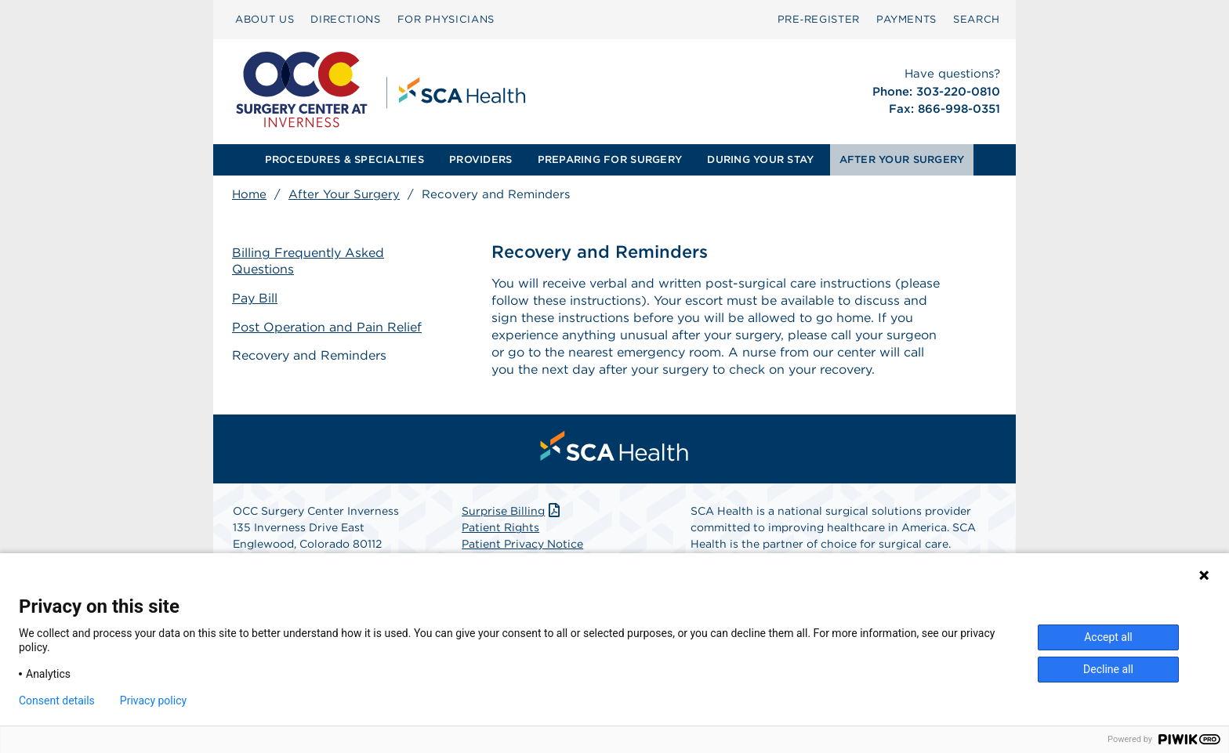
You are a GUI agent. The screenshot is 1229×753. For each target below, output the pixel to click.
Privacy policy (153, 700)
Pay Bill (254, 298)
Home (249, 194)
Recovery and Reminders (309, 355)
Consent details (57, 700)
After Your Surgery (344, 194)
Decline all (1108, 669)
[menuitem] (264, 19)
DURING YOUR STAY (760, 159)
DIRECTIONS (345, 19)
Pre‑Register (819, 19)
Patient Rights (500, 527)
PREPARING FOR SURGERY (610, 159)
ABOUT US (264, 19)
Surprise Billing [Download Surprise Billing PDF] (512, 511)
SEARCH (976, 19)
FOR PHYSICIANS (446, 19)
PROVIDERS (480, 159)
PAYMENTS (906, 19)
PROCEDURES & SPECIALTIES (344, 159)
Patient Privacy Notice (522, 544)
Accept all (1108, 637)
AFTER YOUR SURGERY (902, 159)
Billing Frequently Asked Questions (308, 261)
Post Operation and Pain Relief (327, 327)
